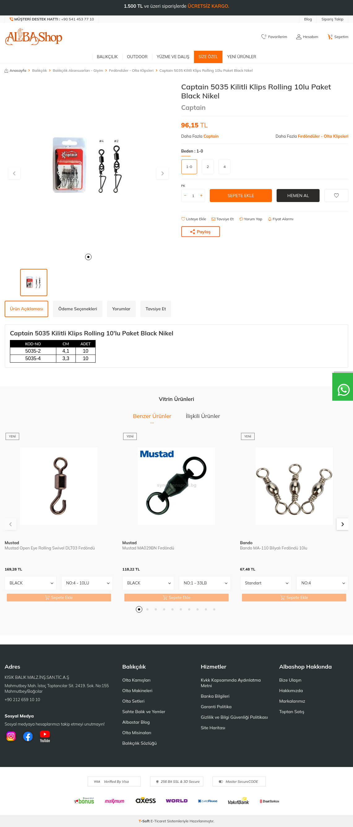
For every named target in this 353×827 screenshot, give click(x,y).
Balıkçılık (107, 56)
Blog (308, 19)
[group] (88, 166)
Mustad (12, 542)
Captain (193, 107)
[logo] (34, 37)
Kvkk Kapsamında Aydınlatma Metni (231, 682)
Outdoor (137, 56)
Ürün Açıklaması (26, 309)
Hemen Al (298, 195)
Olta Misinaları (136, 732)
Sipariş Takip (332, 19)
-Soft (145, 821)
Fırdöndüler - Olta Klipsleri (131, 70)
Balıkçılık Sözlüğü (139, 743)
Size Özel (208, 56)
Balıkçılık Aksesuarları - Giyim (78, 70)
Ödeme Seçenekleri (77, 309)
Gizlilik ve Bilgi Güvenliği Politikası (234, 717)
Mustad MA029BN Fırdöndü (148, 547)
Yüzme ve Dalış (173, 56)
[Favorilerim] (274, 36)
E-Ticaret (158, 821)
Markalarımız (292, 701)
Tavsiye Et (223, 219)
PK (183, 186)
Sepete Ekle (240, 195)
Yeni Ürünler (241, 56)
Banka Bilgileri (215, 696)
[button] (88, 257)
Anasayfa (15, 70)
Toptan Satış (291, 711)
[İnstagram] (11, 736)
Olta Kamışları (136, 680)
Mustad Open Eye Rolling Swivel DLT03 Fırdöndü (50, 547)
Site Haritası (213, 727)
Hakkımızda (291, 690)
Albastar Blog (136, 722)
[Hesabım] (307, 36)
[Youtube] (45, 736)
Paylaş (200, 232)
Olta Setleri (133, 701)
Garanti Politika (216, 706)
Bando (246, 542)
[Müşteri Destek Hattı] (52, 19)
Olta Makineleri (137, 690)
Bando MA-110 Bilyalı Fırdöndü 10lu (274, 547)
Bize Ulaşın (290, 680)
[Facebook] (28, 736)
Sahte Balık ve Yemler (143, 711)
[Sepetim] (338, 36)
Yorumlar (121, 309)
